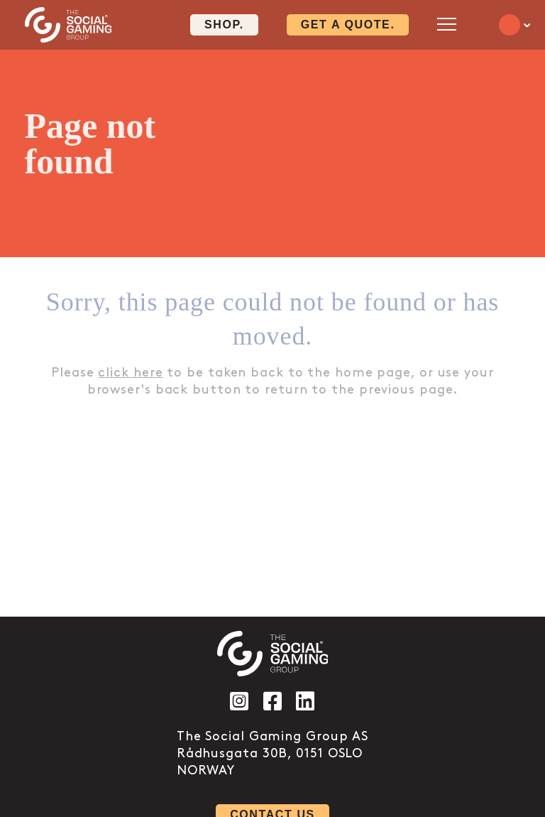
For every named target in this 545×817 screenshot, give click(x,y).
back (172, 390)
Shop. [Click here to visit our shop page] (224, 24)
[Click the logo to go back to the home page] (68, 25)
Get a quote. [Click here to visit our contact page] (348, 24)
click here (130, 373)
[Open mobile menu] (446, 23)
